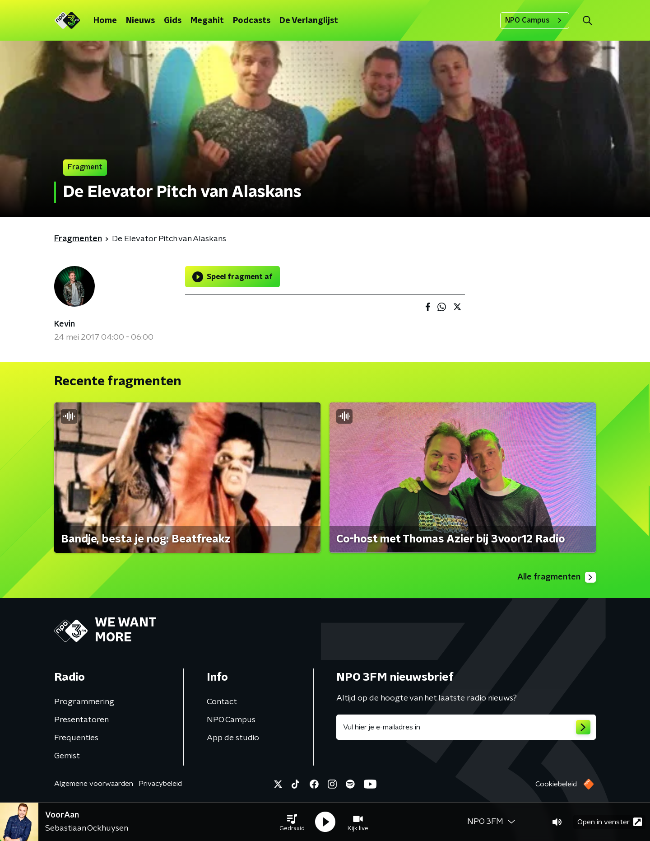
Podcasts (251, 21)
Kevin (64, 324)
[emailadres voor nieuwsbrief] (466, 727)
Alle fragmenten (556, 577)
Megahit (207, 21)
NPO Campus (534, 20)
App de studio (233, 738)
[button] (292, 822)
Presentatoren (81, 720)
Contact (222, 702)
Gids (172, 21)
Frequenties (76, 738)
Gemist (67, 756)
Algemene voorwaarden (93, 783)
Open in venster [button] (609, 822)
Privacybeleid (160, 783)
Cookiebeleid (556, 784)
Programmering (84, 702)
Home (105, 21)
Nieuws (140, 21)
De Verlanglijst (308, 21)
